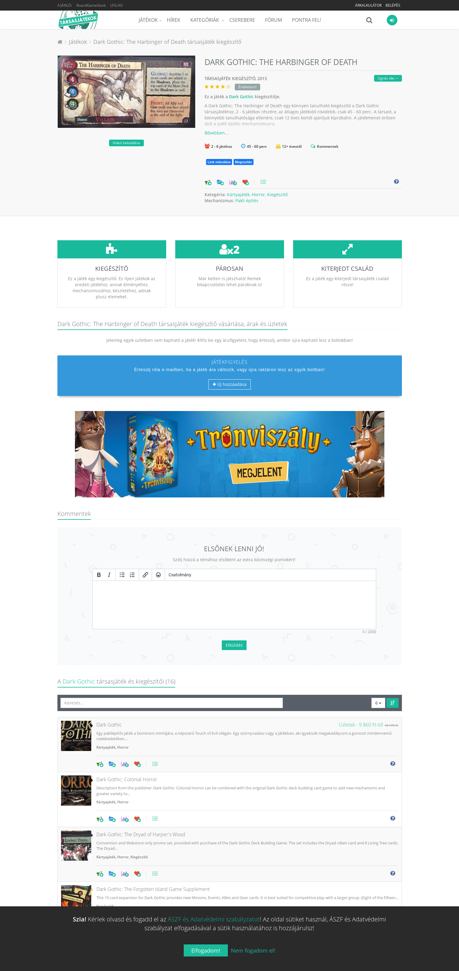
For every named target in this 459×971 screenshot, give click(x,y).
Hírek (173, 20)
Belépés (393, 5)
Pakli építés (246, 200)
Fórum (273, 20)
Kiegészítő (277, 194)
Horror (258, 194)
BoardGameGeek (91, 5)
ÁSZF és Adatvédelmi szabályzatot (214, 919)
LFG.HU (116, 5)
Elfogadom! (205, 950)
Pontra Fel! (306, 20)
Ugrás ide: (388, 78)
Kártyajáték (238, 194)
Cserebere (242, 20)
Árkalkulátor (368, 5)
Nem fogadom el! (253, 950)
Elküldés (234, 600)
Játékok (148, 20)
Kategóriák (205, 20)
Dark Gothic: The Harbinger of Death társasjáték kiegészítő (167, 41)
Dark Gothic (241, 96)
